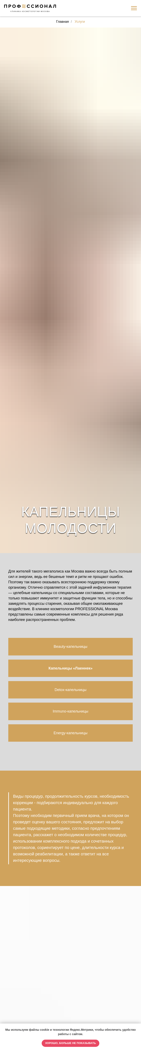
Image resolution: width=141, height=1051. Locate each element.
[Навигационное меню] (134, 8)
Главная (62, 21)
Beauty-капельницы (71, 646)
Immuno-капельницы (70, 711)
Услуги (80, 21)
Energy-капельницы (70, 733)
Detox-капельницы (70, 690)
